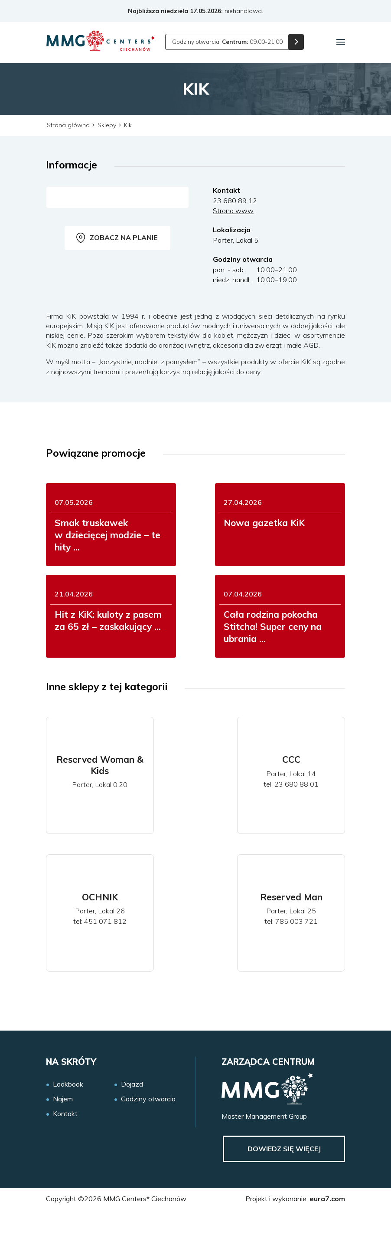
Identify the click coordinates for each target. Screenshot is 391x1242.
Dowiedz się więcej (282, 1178)
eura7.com (327, 1228)
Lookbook (68, 1113)
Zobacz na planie (116, 238)
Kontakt (65, 1143)
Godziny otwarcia (148, 1128)
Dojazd (132, 1113)
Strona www (233, 210)
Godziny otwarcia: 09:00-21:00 (229, 42)
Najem (63, 1128)
